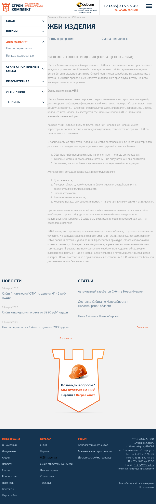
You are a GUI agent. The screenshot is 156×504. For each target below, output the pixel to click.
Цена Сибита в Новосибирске (98, 316)
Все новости (66, 338)
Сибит (11, 21)
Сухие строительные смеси (22, 69)
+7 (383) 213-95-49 (121, 5)
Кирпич (11, 31)
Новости (7, 464)
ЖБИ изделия (16, 41)
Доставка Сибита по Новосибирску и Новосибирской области (103, 304)
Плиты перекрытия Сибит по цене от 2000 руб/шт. (36, 327)
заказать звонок (126, 10)
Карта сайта (9, 495)
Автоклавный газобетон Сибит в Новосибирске (110, 291)
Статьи (6, 470)
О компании (9, 445)
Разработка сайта (129, 483)
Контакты (8, 489)
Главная (52, 17)
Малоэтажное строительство (95, 451)
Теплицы (13, 102)
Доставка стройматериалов (95, 457)
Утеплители (15, 91)
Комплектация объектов (93, 445)
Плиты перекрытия (61, 39)
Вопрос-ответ (85, 395)
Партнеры (8, 482)
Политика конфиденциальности (135, 468)
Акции (6, 457)
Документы (9, 451)
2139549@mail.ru (144, 465)
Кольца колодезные (114, 39)
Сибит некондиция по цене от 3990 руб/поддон (35, 312)
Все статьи (142, 327)
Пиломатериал (17, 81)
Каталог (63, 17)
